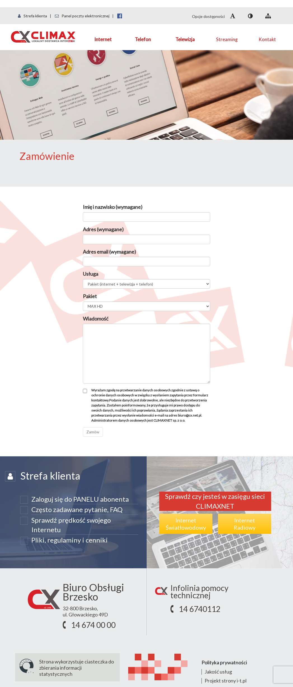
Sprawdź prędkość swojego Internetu (71, 525)
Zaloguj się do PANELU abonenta (80, 499)
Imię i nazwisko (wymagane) (112, 207)
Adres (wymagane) (103, 229)
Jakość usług (218, 672)
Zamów (92, 431)
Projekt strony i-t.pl (226, 680)
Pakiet (90, 296)
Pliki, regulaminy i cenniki (69, 540)
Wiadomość (95, 319)
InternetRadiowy (245, 524)
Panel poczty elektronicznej (82, 15)
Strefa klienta (32, 15)
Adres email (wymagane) (109, 252)
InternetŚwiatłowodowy (186, 524)
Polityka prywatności (224, 662)
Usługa (90, 274)
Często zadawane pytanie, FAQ (77, 509)
